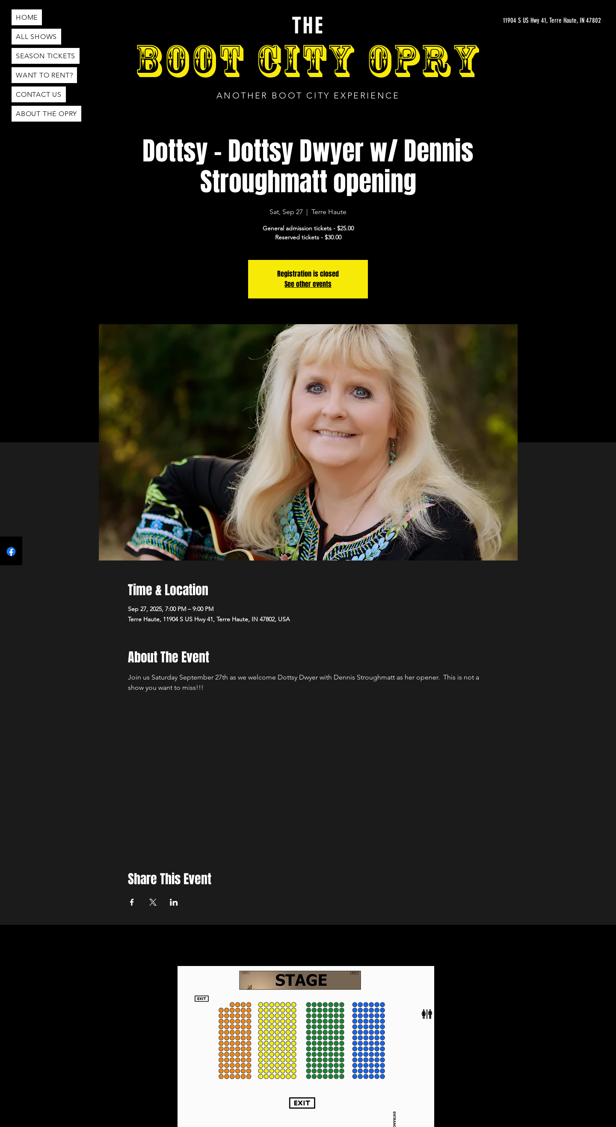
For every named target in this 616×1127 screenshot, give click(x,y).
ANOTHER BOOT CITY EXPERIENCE (308, 95)
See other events (308, 284)
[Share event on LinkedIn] (174, 902)
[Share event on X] (153, 902)
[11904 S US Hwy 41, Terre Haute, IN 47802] (554, 21)
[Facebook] (11, 552)
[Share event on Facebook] (132, 902)
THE (308, 26)
